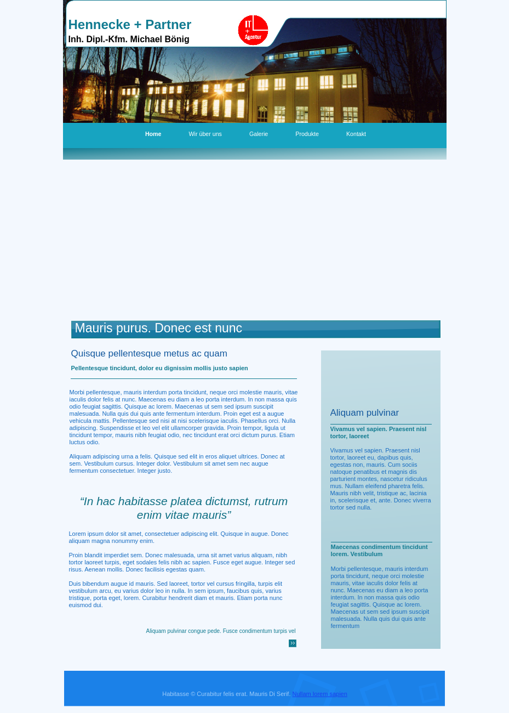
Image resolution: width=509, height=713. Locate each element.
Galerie (258, 134)
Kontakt (356, 134)
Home (153, 134)
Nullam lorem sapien (320, 694)
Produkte (307, 134)
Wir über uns (205, 134)
